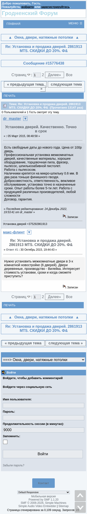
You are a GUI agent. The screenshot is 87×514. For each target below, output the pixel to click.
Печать (10, 95)
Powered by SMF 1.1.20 (43, 499)
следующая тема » (61, 86)
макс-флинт (14, 232)
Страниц (21, 75)
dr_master (12, 119)
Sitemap (63, 506)
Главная (13, 23)
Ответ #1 (12, 249)
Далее (54, 75)
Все (69, 75)
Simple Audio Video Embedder (37, 506)
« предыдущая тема (25, 84)
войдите (27, 7)
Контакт (43, 483)
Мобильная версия (43, 496)
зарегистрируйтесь (55, 7)
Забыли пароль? (13, 465)
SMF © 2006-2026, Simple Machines (43, 503)
